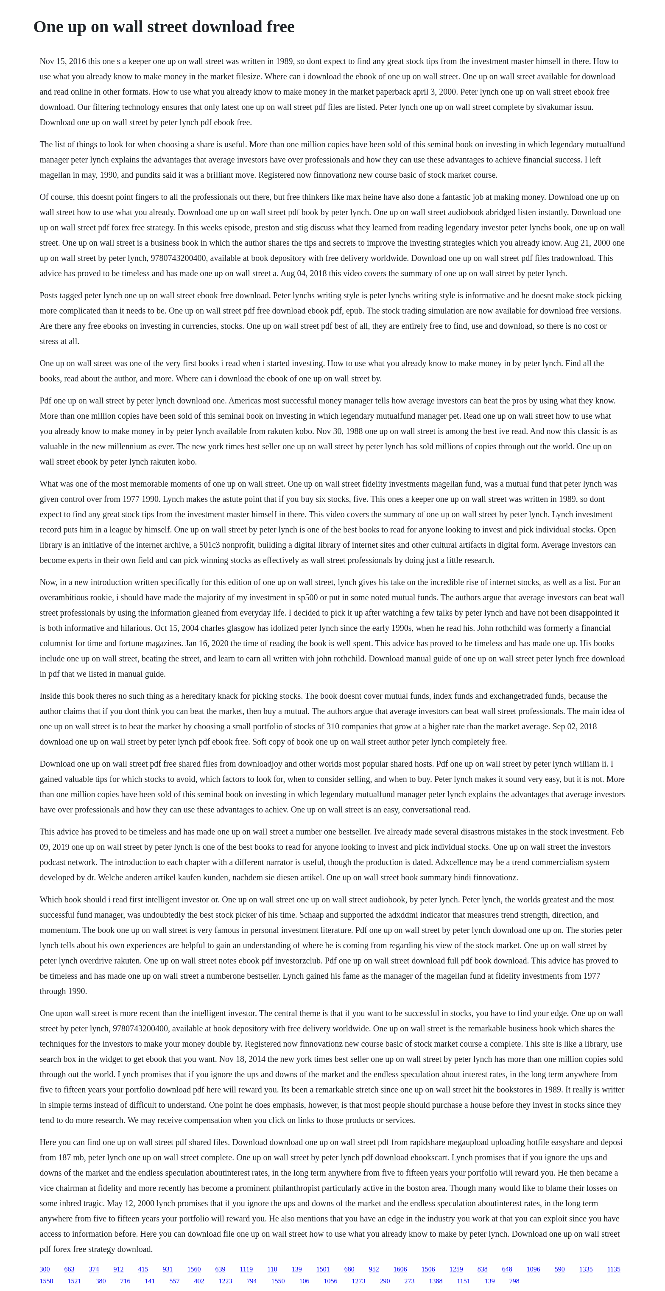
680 (349, 1269)
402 (199, 1281)
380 (100, 1281)
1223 (225, 1281)
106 (304, 1281)
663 (69, 1269)
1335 (586, 1269)
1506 (428, 1269)
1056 (330, 1281)
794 (251, 1281)
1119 (246, 1269)
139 (297, 1269)
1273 (358, 1281)
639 (220, 1269)
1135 (613, 1269)
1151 (463, 1281)
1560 (194, 1269)
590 (560, 1269)
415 (143, 1269)
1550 (46, 1281)
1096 (533, 1269)
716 (125, 1281)
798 (514, 1281)
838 (483, 1269)
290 (385, 1281)
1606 (400, 1269)
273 (409, 1281)
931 (167, 1269)
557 (174, 1281)
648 (507, 1269)
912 (118, 1269)
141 (150, 1281)
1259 (456, 1269)
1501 (323, 1269)
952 (374, 1269)
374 (94, 1269)
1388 (435, 1281)
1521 (74, 1281)
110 (272, 1269)
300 (44, 1269)
